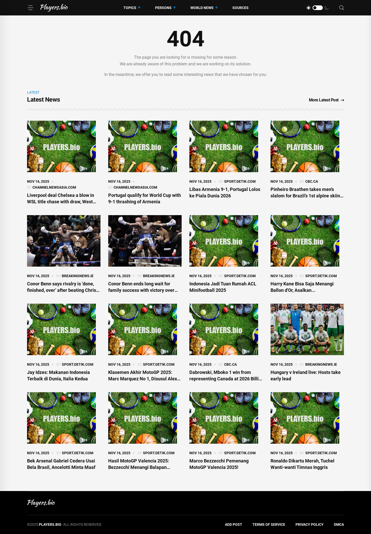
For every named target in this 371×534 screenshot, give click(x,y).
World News (202, 8)
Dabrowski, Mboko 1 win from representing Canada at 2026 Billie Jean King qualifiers (225, 379)
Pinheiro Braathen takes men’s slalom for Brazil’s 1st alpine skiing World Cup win (307, 196)
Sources (240, 8)
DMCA (339, 524)
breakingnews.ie (78, 276)
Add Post (233, 524)
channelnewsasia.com (54, 187)
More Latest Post (326, 100)
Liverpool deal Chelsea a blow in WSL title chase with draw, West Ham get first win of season (60, 201)
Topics (129, 8)
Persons (163, 8)
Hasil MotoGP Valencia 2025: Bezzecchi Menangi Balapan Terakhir (138, 467)
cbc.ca (311, 181)
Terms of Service (268, 524)
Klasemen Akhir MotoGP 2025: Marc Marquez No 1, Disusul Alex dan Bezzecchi (142, 379)
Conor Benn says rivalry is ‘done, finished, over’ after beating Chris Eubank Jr (61, 290)
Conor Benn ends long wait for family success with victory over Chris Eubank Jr (141, 290)
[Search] (341, 7)
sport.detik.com (240, 181)
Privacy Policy (310, 524)
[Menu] (30, 7)
